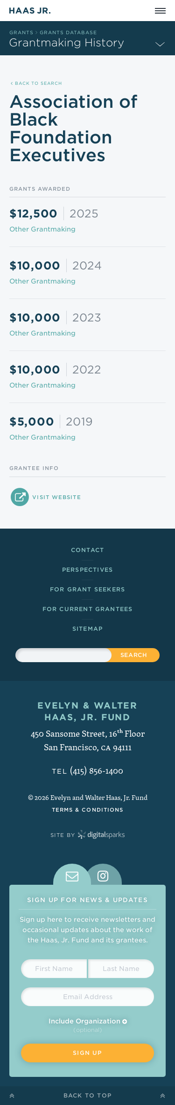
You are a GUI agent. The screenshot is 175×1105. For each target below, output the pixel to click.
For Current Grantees (87, 608)
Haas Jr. (30, 10)
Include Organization (88, 1021)
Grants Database (68, 32)
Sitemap (87, 628)
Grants (21, 32)
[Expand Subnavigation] (160, 43)
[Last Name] (121, 968)
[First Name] (54, 968)
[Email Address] (87, 996)
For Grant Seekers (87, 589)
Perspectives (87, 569)
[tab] (72, 874)
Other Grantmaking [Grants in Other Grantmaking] (42, 229)
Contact (87, 549)
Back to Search (36, 83)
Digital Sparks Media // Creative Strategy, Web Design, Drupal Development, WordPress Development (101, 835)
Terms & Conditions (88, 809)
